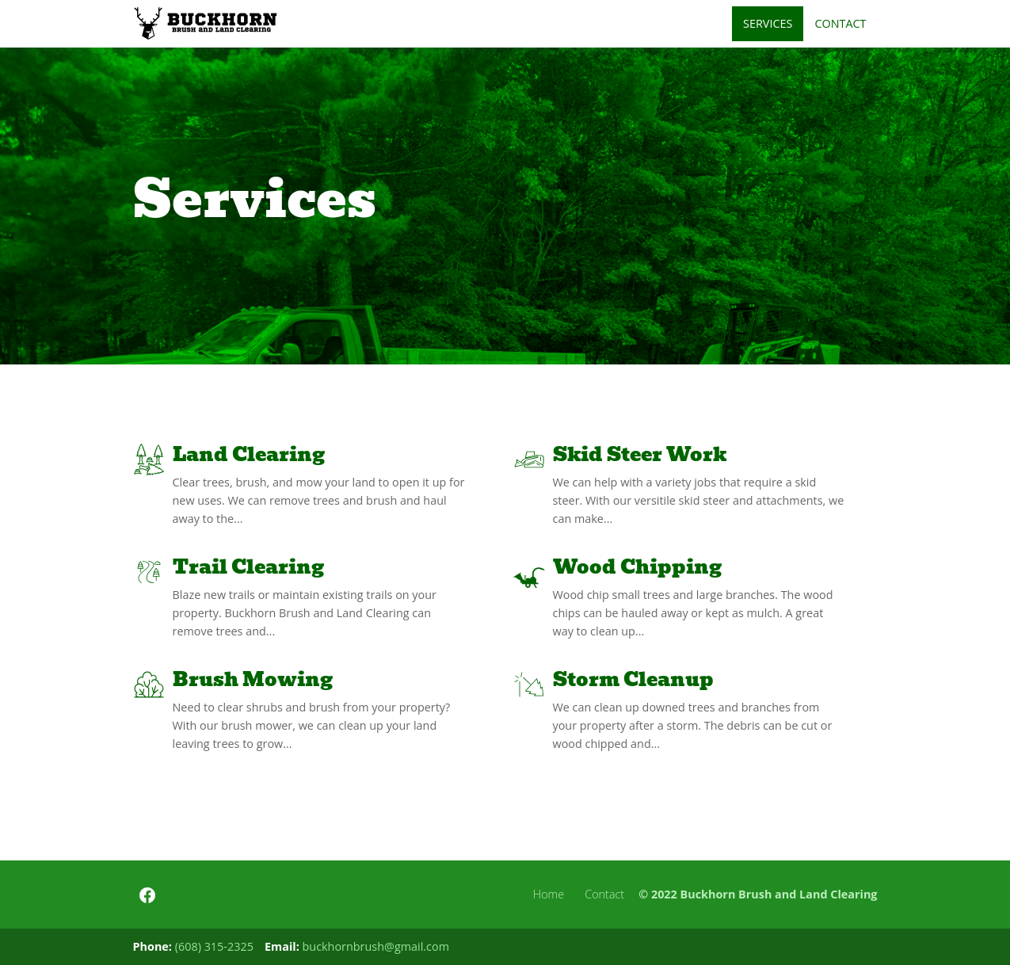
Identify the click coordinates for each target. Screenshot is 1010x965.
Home (548, 894)
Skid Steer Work (639, 454)
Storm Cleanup (633, 679)
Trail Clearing (248, 566)
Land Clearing (249, 454)
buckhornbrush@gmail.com (376, 946)
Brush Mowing (253, 679)
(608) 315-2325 (214, 946)
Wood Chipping (637, 566)
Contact (604, 894)
